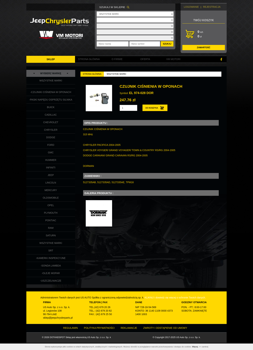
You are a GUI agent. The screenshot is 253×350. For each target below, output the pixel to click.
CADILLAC (51, 114)
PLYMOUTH (50, 212)
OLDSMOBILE (51, 197)
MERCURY (50, 190)
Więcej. (195, 347)
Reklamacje (129, 327)
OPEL (50, 205)
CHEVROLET (50, 122)
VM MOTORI (173, 59)
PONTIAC (50, 220)
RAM (50, 227)
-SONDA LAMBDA (51, 265)
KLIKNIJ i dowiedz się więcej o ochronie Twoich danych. (175, 297)
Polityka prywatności (99, 327)
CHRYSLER (50, 129)
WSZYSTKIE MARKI (50, 80)
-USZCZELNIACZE (50, 280)
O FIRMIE (117, 59)
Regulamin (70, 327)
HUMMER (50, 160)
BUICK (50, 107)
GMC (51, 152)
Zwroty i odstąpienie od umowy (165, 327)
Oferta (145, 59)
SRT (50, 250)
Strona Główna (92, 74)
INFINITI (50, 167)
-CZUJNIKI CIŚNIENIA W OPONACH (50, 92)
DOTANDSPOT (57, 337)
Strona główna (89, 59)
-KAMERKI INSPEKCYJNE (51, 258)
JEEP (51, 175)
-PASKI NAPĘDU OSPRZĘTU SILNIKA (50, 99)
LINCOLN (50, 182)
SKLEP (51, 59)
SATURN (51, 235)
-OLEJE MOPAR (51, 273)
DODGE (50, 137)
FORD (50, 145)
